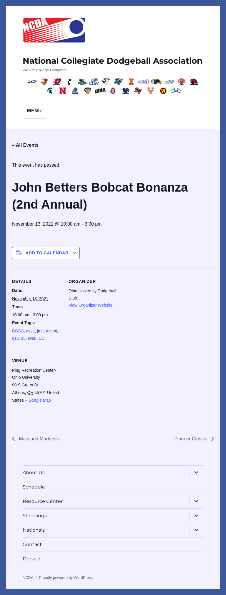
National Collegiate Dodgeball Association (112, 61)
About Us (34, 472)
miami (51, 331)
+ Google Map (38, 400)
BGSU (18, 331)
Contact (32, 544)
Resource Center (43, 501)
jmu (40, 331)
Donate (31, 559)
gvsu (30, 331)
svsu (32, 338)
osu (15, 338)
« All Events (25, 145)
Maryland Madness (38, 438)
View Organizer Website (91, 305)
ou (23, 338)
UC (41, 338)
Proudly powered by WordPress (66, 577)
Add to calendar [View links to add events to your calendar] (47, 253)
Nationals (34, 530)
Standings (35, 515)
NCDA (28, 577)
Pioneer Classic (191, 438)
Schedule (34, 487)
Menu (34, 110)
